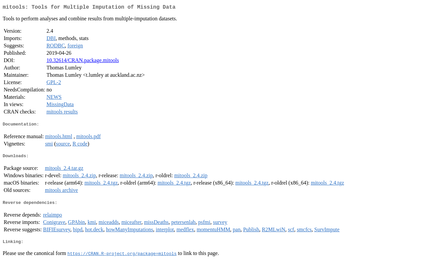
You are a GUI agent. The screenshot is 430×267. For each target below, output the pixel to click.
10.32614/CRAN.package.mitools (82, 61)
